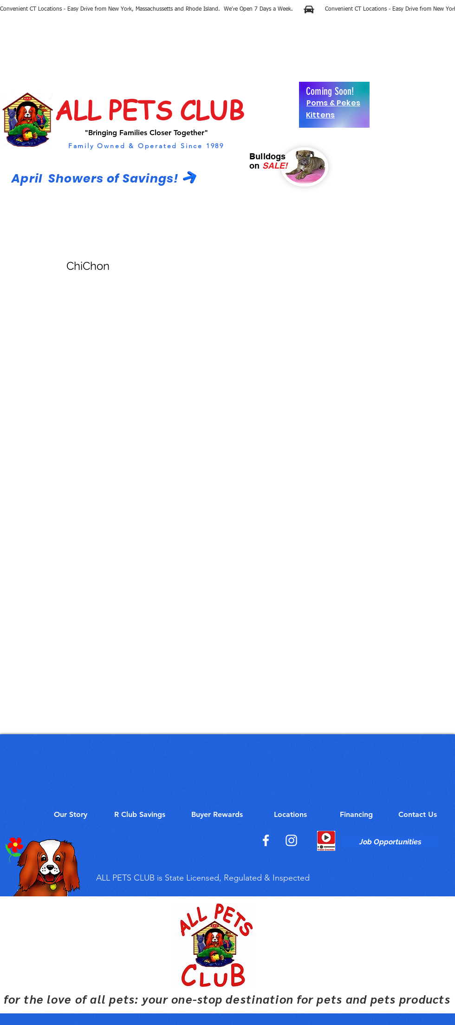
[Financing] (356, 815)
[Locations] (290, 815)
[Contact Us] (417, 815)
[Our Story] (70, 815)
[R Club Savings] (139, 815)
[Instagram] (291, 840)
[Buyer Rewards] (216, 815)
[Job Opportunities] (390, 842)
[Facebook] (265, 840)
